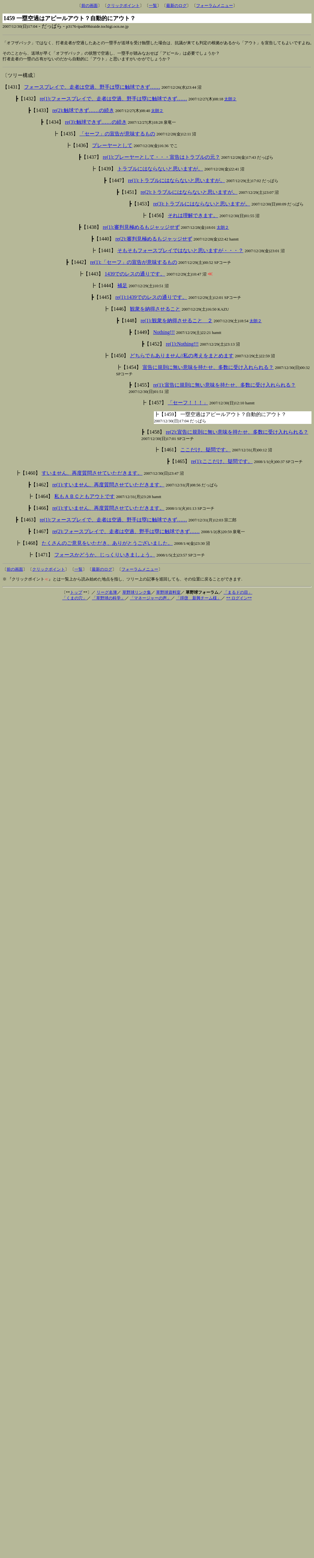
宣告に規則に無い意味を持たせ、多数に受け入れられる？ (208, 369)
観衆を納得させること (155, 310)
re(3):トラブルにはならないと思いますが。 (201, 205)
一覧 (153, 5)
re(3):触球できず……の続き (96, 124)
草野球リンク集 (136, 594)
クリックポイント (123, 5)
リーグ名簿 (106, 594)
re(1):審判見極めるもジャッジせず (141, 229)
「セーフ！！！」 (188, 404)
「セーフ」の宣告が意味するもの (117, 135)
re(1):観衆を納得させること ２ (176, 322)
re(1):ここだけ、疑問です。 (222, 463)
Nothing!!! (164, 334)
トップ (76, 594)
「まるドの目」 (238, 594)
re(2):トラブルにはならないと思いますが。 (189, 194)
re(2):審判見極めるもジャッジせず (153, 240)
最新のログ (176, 5)
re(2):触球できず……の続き (83, 112)
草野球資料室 (168, 594)
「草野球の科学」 (108, 600)
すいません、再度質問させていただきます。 (92, 475)
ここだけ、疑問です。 (205, 451)
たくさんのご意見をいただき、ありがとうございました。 (107, 545)
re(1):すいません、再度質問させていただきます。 (108, 486)
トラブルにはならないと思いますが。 (160, 170)
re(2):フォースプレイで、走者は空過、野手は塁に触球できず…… (126, 533)
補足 (122, 287)
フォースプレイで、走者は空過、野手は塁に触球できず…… (92, 89)
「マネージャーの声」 (150, 600)
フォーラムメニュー (214, 5)
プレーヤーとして (112, 147)
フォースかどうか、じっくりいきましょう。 (104, 556)
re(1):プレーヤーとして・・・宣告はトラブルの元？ (161, 159)
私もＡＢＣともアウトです (84, 498)
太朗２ (230, 100)
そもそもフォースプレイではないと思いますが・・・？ (180, 252)
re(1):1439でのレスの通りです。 (151, 299)
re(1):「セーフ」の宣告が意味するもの (133, 264)
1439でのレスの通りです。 (135, 275)
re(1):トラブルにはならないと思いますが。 (176, 182)
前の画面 (89, 5)
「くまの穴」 (74, 600)
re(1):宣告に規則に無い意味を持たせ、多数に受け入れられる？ (224, 387)
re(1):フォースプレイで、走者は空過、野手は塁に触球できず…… (113, 100)
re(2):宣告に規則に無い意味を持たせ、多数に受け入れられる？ (237, 434)
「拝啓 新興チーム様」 (198, 600)
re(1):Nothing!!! (182, 345)
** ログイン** (239, 600)
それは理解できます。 (193, 217)
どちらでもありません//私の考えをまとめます (182, 357)
